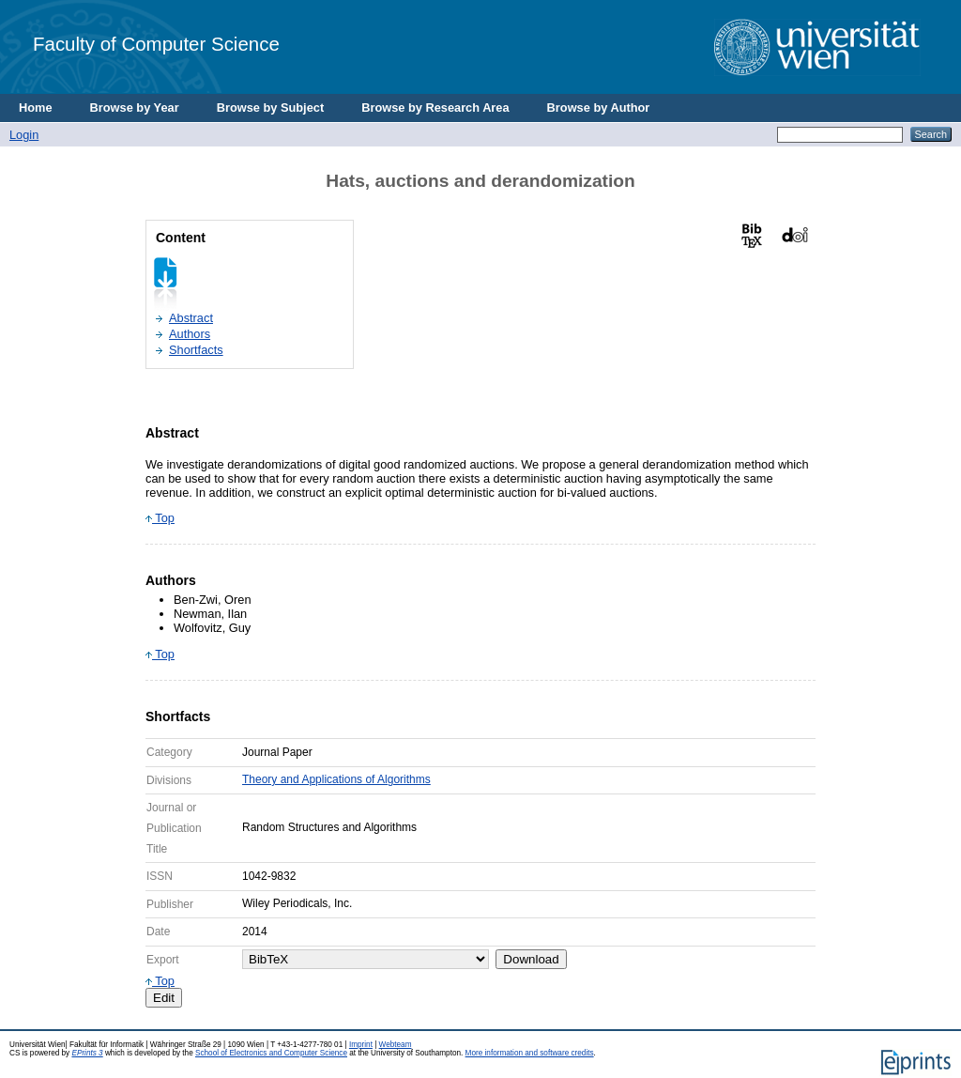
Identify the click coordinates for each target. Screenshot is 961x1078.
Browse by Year (134, 107)
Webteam (395, 1044)
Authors (189, 334)
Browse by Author (598, 107)
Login (23, 135)
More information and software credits (529, 1053)
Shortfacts (196, 350)
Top (160, 518)
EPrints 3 (86, 1053)
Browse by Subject (271, 107)
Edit (164, 998)
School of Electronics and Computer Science (271, 1053)
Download (530, 959)
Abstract (191, 318)
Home (36, 107)
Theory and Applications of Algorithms (336, 779)
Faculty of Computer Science (156, 43)
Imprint (361, 1044)
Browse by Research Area (435, 107)
